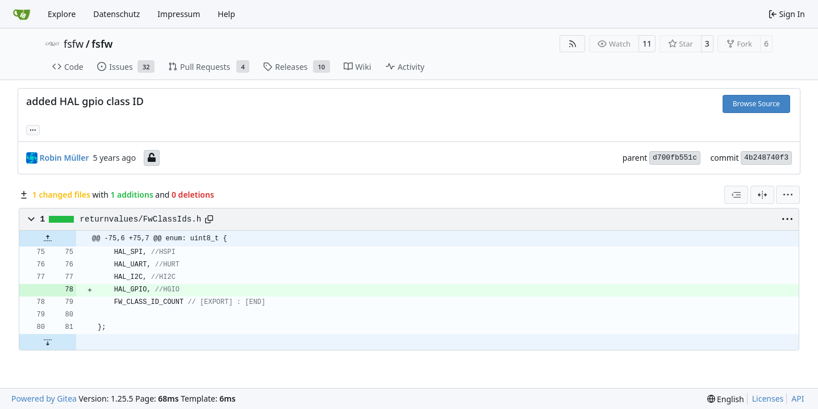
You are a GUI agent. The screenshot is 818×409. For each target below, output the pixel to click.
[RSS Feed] (573, 43)
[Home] (21, 14)
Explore (62, 14)
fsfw (74, 43)
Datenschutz (116, 14)
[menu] (788, 195)
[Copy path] (209, 219)
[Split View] (762, 195)
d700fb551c (675, 157)
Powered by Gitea (44, 398)
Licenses (768, 398)
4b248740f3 (766, 157)
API (797, 398)
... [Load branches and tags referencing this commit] (33, 129)
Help (226, 14)
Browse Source (756, 103)
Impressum (178, 14)
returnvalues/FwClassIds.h (141, 219)
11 (647, 43)
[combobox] (736, 195)
